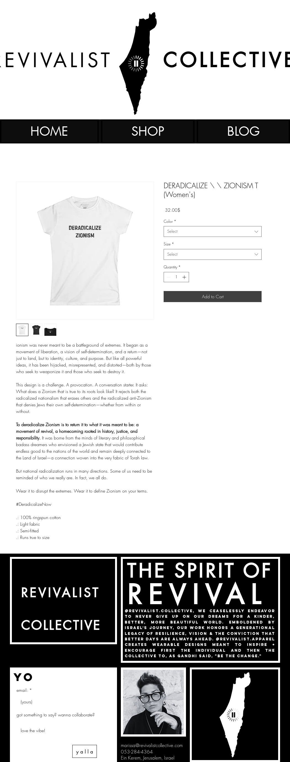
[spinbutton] (176, 277)
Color (170, 221)
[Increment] (184, 277)
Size (169, 244)
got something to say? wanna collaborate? (56, 715)
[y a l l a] (84, 751)
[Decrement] (167, 277)
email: (22, 690)
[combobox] (213, 231)
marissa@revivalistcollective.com (152, 745)
